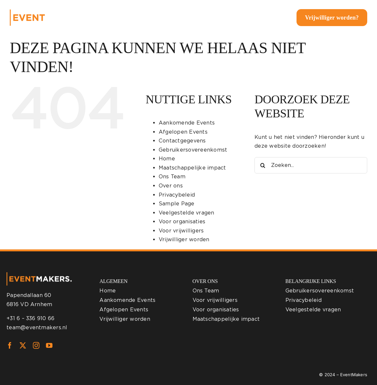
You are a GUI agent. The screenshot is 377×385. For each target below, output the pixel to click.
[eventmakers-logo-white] (49, 12)
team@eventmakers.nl (37, 327)
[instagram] (36, 345)
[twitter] (23, 345)
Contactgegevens (182, 141)
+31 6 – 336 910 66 (30, 318)
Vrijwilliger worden (184, 239)
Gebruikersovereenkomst (193, 150)
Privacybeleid (177, 195)
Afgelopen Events (183, 132)
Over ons (171, 186)
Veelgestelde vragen (186, 213)
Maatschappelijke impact (192, 168)
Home (167, 158)
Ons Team (172, 176)
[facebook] (10, 345)
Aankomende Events (187, 123)
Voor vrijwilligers (181, 231)
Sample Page (177, 203)
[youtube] (49, 345)
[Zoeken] (262, 165)
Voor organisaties (182, 221)
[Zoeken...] (310, 165)
